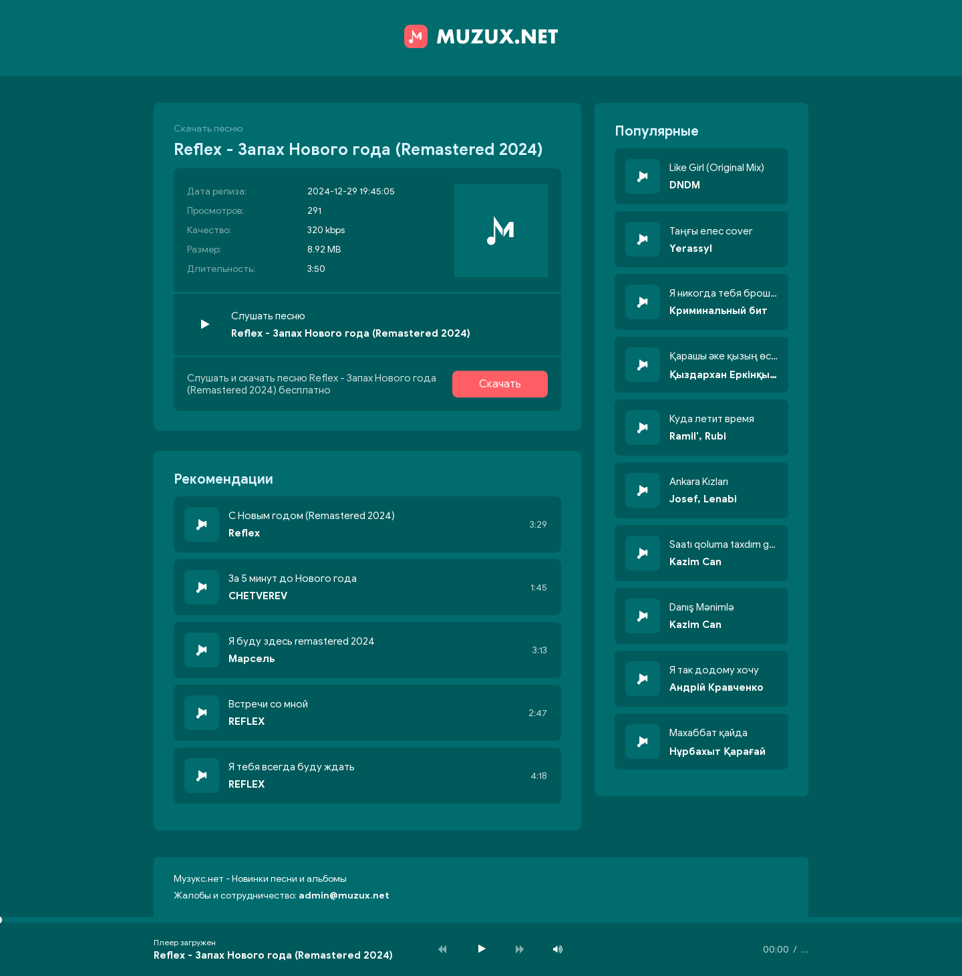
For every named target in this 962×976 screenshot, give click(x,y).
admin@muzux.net (344, 895)
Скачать (500, 384)
